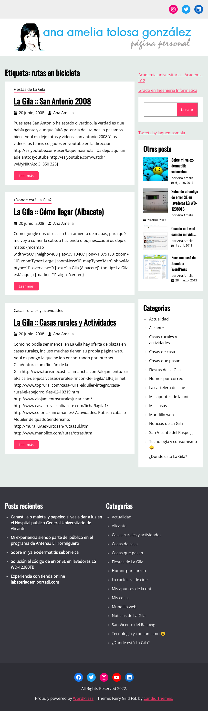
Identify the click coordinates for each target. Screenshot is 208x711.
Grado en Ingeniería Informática (167, 90)
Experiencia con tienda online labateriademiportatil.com (38, 579)
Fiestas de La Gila (29, 89)
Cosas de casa (162, 351)
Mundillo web (161, 414)
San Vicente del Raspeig (171, 432)
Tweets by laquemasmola (161, 132)
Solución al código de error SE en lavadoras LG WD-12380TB (184, 200)
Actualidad (159, 319)
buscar (187, 109)
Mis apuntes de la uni (168, 396)
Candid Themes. (158, 698)
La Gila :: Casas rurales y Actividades (65, 322)
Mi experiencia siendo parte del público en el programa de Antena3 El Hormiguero (52, 540)
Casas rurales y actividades (38, 310)
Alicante (156, 327)
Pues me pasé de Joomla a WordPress (183, 263)
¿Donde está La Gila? (33, 200)
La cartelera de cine (167, 387)
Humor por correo (166, 378)
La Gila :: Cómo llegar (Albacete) (59, 211)
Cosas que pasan (164, 360)
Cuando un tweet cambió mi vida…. (183, 231)
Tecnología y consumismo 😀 (173, 444)
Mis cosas (158, 405)
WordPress (83, 698)
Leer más (27, 176)
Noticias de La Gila (166, 423)
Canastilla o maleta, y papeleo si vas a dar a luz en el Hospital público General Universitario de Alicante (56, 522)
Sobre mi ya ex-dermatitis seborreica (182, 166)
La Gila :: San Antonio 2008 (52, 101)
